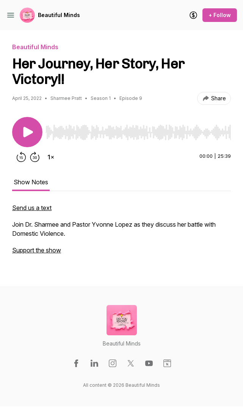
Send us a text (32, 208)
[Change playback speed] (50, 157)
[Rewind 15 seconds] (21, 157)
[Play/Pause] (27, 132)
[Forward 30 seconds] (35, 157)
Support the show (36, 250)
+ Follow (220, 15)
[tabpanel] (121, 232)
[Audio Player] (138, 130)
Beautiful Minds (59, 15)
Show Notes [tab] (31, 182)
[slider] (138, 132)
